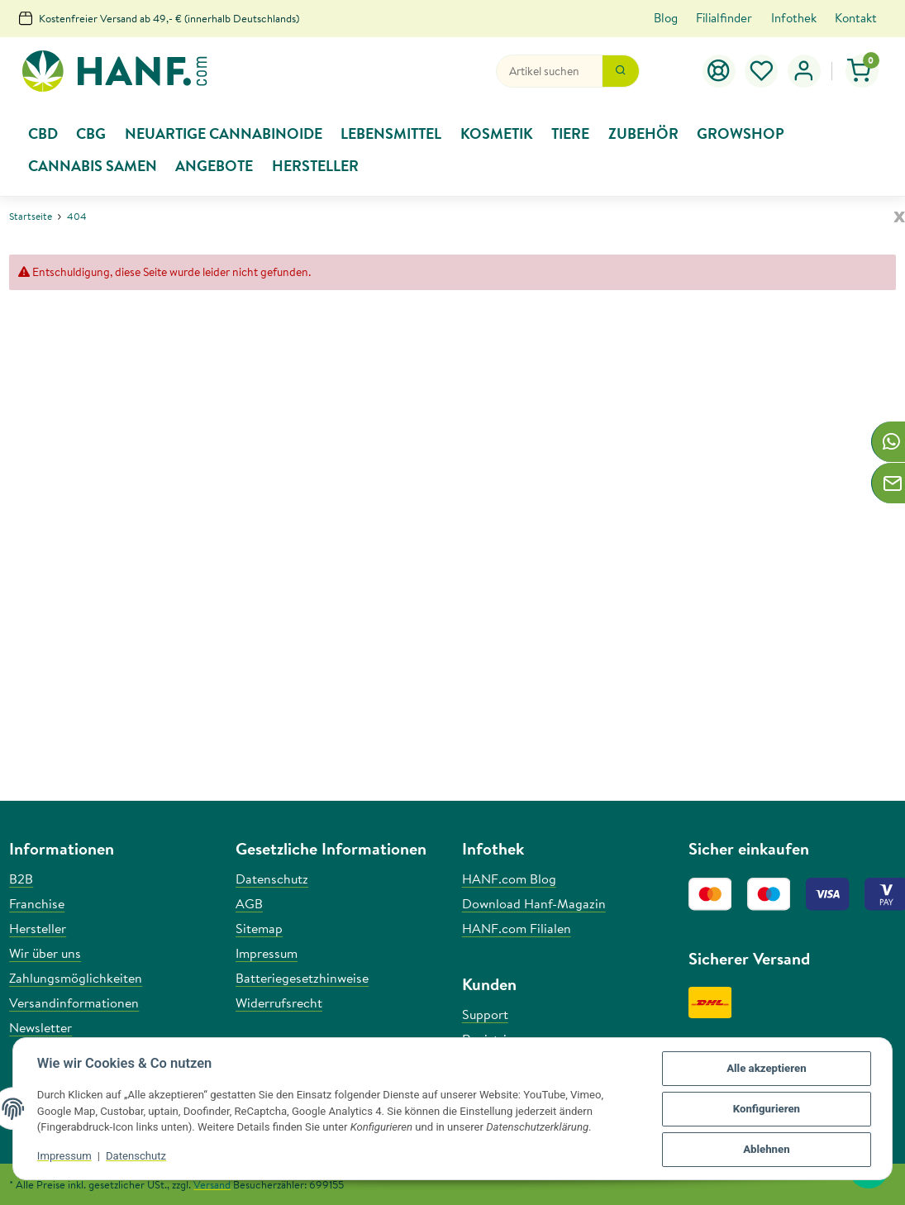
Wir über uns (45, 953)
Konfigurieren (765, 1109)
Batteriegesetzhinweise (302, 978)
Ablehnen (765, 1150)
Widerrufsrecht (279, 1002)
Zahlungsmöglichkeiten (75, 978)
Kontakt (856, 17)
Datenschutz (137, 1156)
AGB (249, 903)
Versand (212, 1184)
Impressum (65, 1156)
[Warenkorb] (862, 71)
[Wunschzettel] (762, 71)
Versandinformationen (74, 1002)
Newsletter (40, 1027)
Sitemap (259, 928)
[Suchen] (549, 71)
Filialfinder (724, 17)
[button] (804, 71)
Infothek (794, 17)
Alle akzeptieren (765, 1069)
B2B (21, 878)
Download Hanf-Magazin (534, 903)
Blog (666, 17)
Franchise (36, 903)
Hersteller (37, 928)
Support (485, 1014)
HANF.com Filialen (516, 928)
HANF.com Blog (509, 878)
